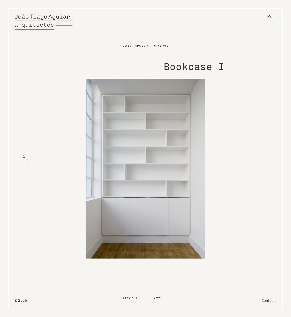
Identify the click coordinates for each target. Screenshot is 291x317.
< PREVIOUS (128, 298)
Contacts (268, 300)
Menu (271, 17)
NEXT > (159, 298)
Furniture (161, 45)
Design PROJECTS (136, 45)
